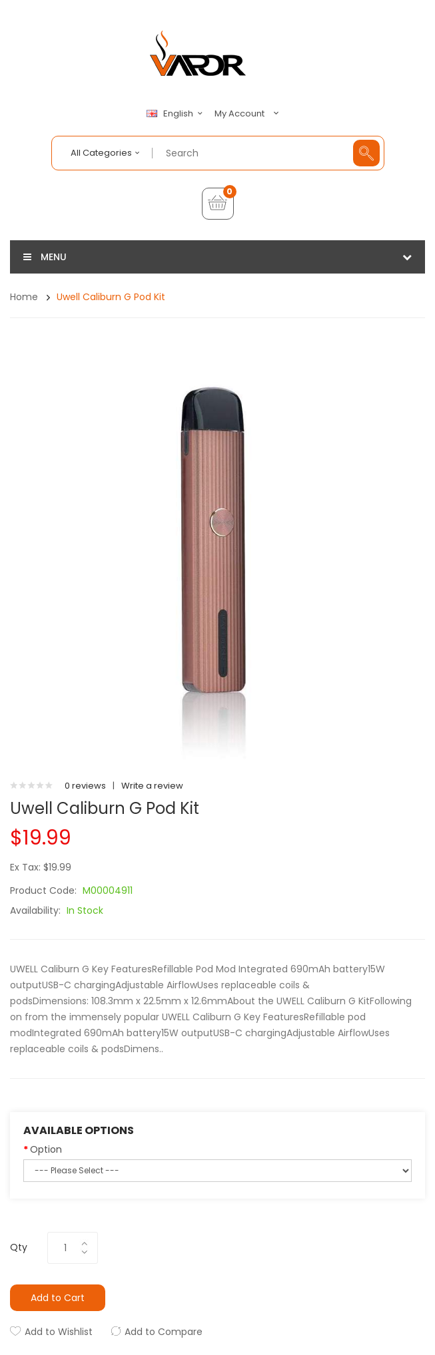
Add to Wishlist (59, 1331)
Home (24, 296)
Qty (18, 1247)
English (177, 114)
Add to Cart (58, 1297)
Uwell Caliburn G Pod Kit (111, 296)
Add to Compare (164, 1331)
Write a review (152, 785)
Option (46, 1149)
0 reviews (85, 785)
